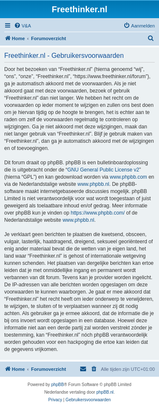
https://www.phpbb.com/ (98, 213)
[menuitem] (22, 26)
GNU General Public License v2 (103, 170)
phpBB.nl (105, 392)
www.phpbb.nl (93, 184)
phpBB (57, 384)
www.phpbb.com (128, 177)
